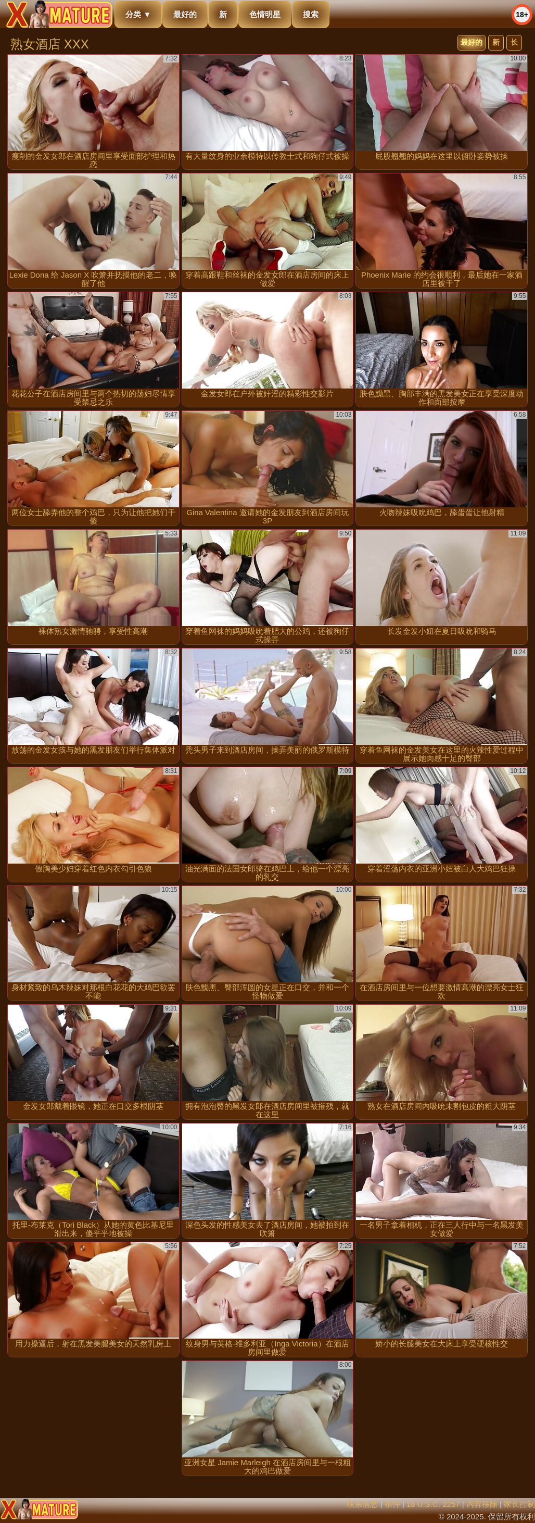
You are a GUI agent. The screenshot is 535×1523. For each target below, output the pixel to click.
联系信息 (362, 1504)
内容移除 (482, 1504)
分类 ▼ (138, 14)
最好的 (185, 14)
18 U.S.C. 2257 (433, 1504)
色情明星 (265, 14)
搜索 (311, 14)
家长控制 (519, 1504)
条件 (392, 1504)
